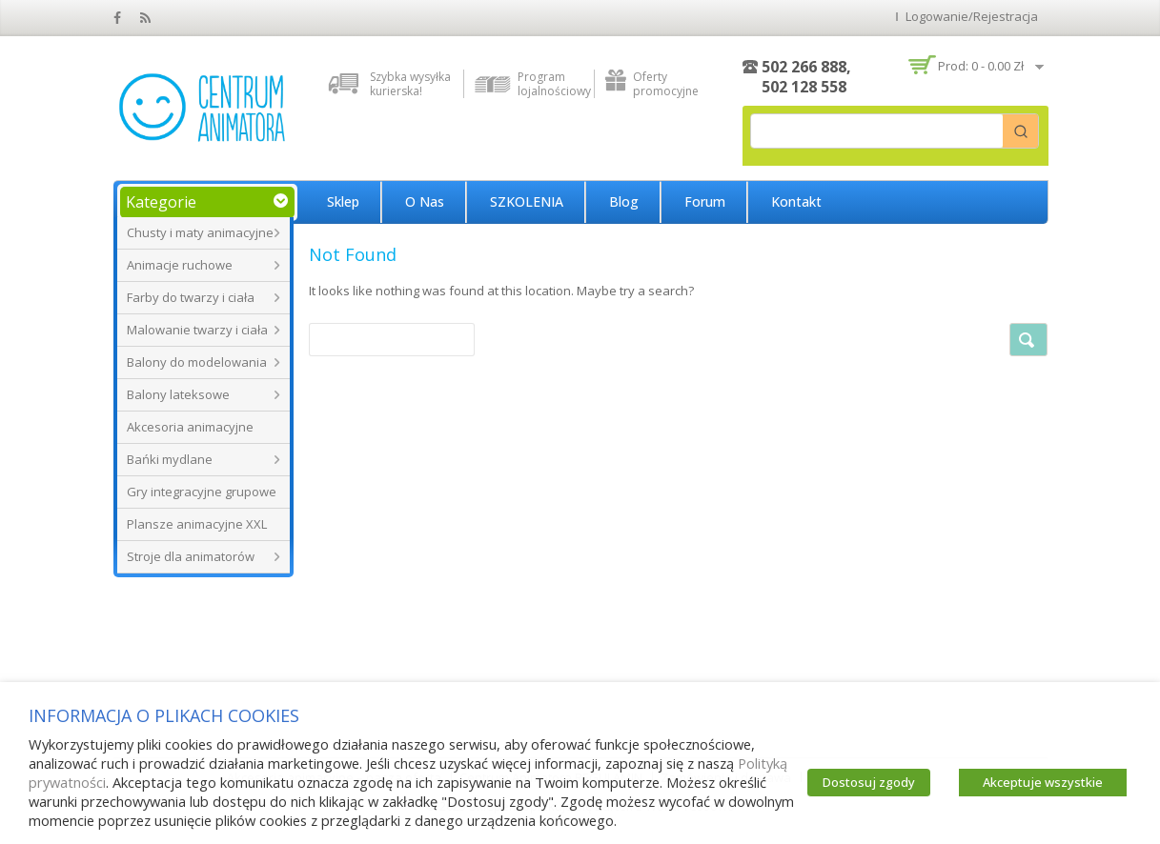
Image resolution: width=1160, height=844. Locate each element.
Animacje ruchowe (180, 264)
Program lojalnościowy (551, 84)
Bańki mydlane (170, 459)
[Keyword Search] (877, 131)
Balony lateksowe (178, 394)
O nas (424, 201)
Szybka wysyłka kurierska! (410, 84)
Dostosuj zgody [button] (869, 782)
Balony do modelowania (197, 362)
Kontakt (796, 201)
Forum (704, 201)
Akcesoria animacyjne (190, 426)
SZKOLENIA (526, 201)
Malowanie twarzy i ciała (197, 329)
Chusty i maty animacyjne (200, 232)
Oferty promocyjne (666, 84)
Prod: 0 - (981, 65)
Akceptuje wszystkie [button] (1043, 782)
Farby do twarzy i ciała (190, 297)
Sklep (343, 201)
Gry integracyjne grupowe (201, 491)
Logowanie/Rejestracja (972, 16)
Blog (624, 201)
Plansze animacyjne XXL (197, 524)
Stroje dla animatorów (190, 556)
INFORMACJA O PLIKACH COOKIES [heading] (164, 715)
